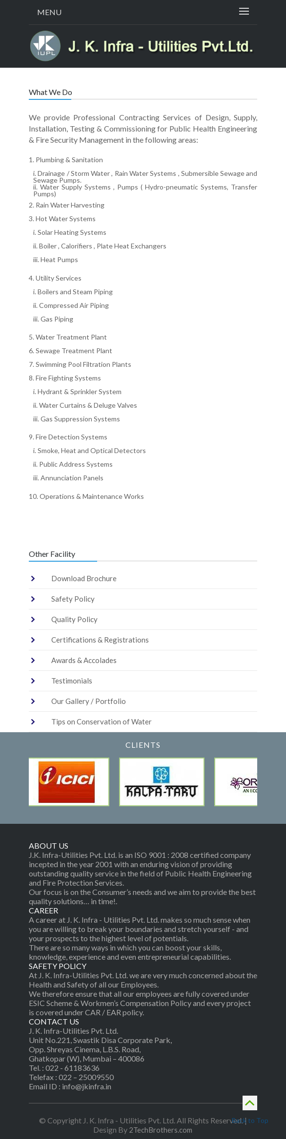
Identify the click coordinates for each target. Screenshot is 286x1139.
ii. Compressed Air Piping (71, 305)
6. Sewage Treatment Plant (70, 350)
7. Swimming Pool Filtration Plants (80, 364)
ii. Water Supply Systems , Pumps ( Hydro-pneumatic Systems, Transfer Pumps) (145, 190)
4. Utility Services (55, 278)
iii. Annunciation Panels (68, 478)
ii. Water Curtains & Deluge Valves (85, 405)
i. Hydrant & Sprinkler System (77, 391)
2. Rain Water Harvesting (66, 205)
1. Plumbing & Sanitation (66, 159)
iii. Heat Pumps (55, 259)
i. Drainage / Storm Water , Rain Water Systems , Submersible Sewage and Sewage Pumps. (145, 176)
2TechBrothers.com (160, 1129)
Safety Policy (73, 598)
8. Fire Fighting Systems (65, 378)
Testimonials (71, 680)
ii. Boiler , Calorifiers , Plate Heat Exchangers (99, 246)
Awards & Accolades (84, 660)
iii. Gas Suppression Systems (76, 419)
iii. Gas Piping (53, 319)
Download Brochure (84, 578)
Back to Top (250, 1108)
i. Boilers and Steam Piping (73, 291)
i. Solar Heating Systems (69, 232)
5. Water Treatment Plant (68, 337)
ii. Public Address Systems (73, 464)
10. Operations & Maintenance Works (86, 496)
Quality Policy (74, 619)
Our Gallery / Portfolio (88, 701)
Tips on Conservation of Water (101, 721)
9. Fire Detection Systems (68, 437)
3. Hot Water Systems (62, 218)
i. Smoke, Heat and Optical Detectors (89, 450)
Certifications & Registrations (100, 639)
